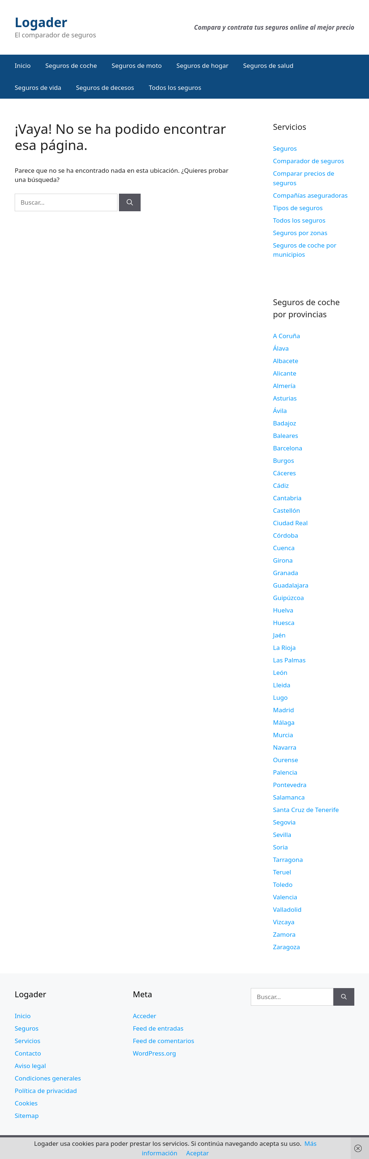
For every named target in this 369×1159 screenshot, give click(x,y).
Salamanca (289, 797)
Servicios (27, 1040)
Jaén (279, 635)
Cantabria (287, 498)
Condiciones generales (48, 1078)
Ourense (285, 760)
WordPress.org (154, 1053)
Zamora (284, 934)
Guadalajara (290, 585)
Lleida (281, 685)
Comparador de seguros (308, 161)
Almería (284, 385)
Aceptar (197, 1153)
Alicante (285, 373)
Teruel (282, 872)
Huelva (283, 610)
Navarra (285, 747)
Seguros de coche (71, 65)
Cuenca (284, 548)
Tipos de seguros (298, 208)
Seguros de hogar (203, 65)
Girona (283, 560)
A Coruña (286, 336)
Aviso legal (30, 1065)
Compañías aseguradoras (310, 195)
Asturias (285, 398)
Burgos (283, 460)
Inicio (23, 65)
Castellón (286, 510)
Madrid (283, 710)
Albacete (286, 361)
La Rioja (284, 647)
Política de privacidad (46, 1090)
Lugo (280, 697)
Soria (280, 847)
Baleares (286, 435)
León (280, 672)
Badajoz (284, 423)
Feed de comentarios (163, 1040)
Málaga (284, 722)
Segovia (284, 822)
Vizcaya (283, 922)
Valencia (285, 897)
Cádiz (281, 485)
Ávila (280, 410)
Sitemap (27, 1115)
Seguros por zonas (300, 232)
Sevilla (282, 834)
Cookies (26, 1103)
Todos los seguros (175, 87)
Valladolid (287, 909)
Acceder (144, 1016)
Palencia (285, 772)
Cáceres (284, 473)
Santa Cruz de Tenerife (306, 809)
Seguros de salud (268, 65)
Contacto (28, 1053)
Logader (41, 22)
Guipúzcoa (288, 597)
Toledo (283, 884)
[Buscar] (130, 202)
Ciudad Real (290, 523)
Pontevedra (290, 784)
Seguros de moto (137, 65)
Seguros (285, 148)
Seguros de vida (38, 87)
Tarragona (288, 859)
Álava (281, 348)
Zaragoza (286, 947)
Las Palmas (289, 660)
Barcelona (288, 448)
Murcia (283, 735)
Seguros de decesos (105, 87)
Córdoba (285, 535)
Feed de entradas (158, 1028)
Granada (286, 572)
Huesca (284, 622)
